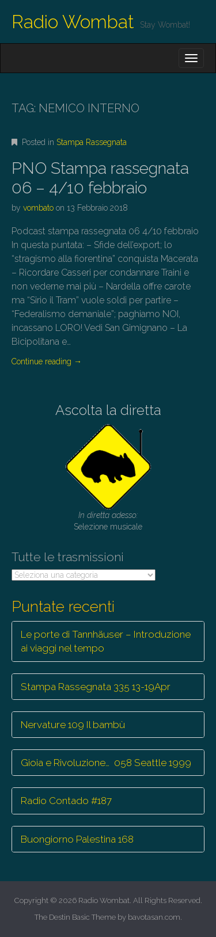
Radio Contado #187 (66, 800)
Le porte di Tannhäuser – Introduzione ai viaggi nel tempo (106, 641)
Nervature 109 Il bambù (73, 724)
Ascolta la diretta (108, 410)
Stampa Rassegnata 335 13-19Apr (95, 686)
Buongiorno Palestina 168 (77, 839)
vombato (38, 207)
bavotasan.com (154, 917)
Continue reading (47, 361)
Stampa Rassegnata (91, 142)
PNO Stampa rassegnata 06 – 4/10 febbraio (100, 178)
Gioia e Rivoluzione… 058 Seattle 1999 (106, 762)
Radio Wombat (73, 21)
